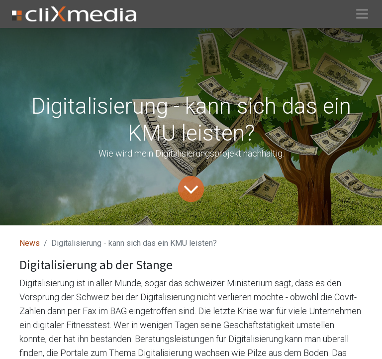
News (29, 243)
